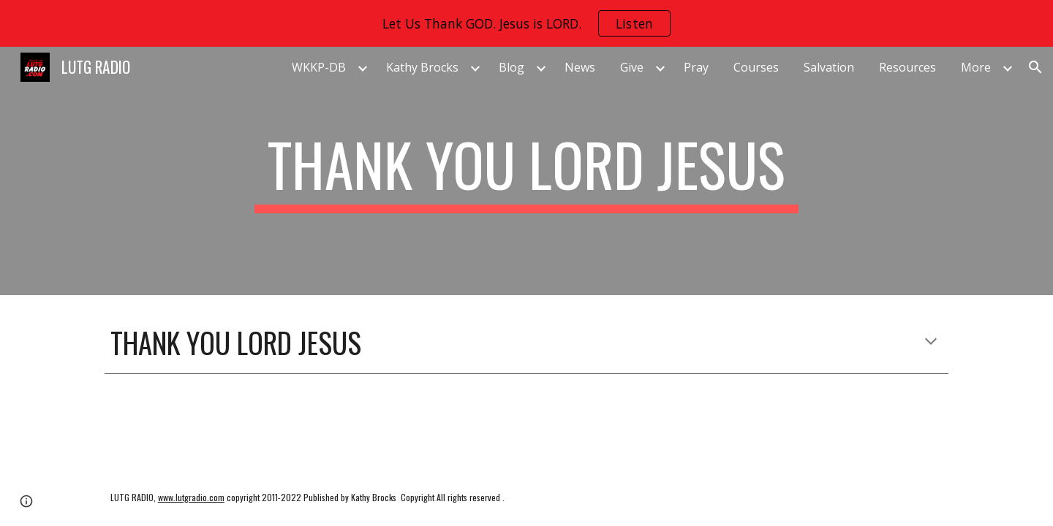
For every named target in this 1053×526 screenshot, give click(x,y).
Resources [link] (907, 67)
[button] (1035, 67)
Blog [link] (511, 67)
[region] (526, 23)
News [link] (580, 67)
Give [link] (632, 67)
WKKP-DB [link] (319, 67)
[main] (526, 171)
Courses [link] (756, 67)
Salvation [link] (829, 67)
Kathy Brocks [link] (422, 67)
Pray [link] (696, 67)
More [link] (976, 67)
